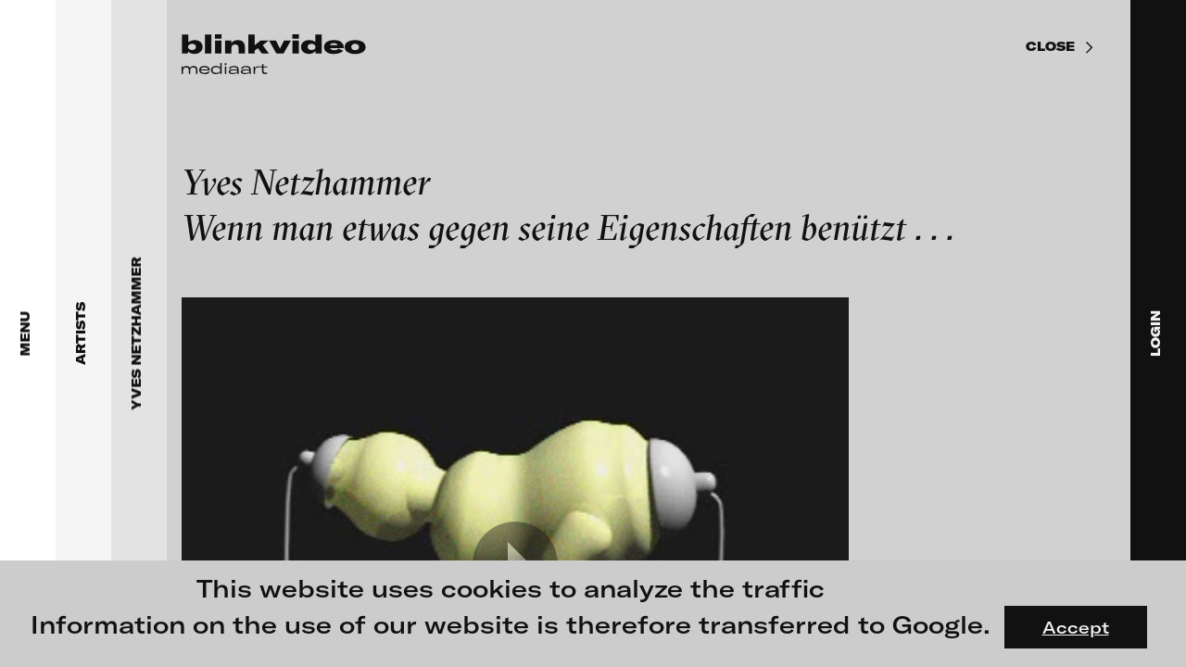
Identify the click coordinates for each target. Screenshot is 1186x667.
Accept (1075, 627)
